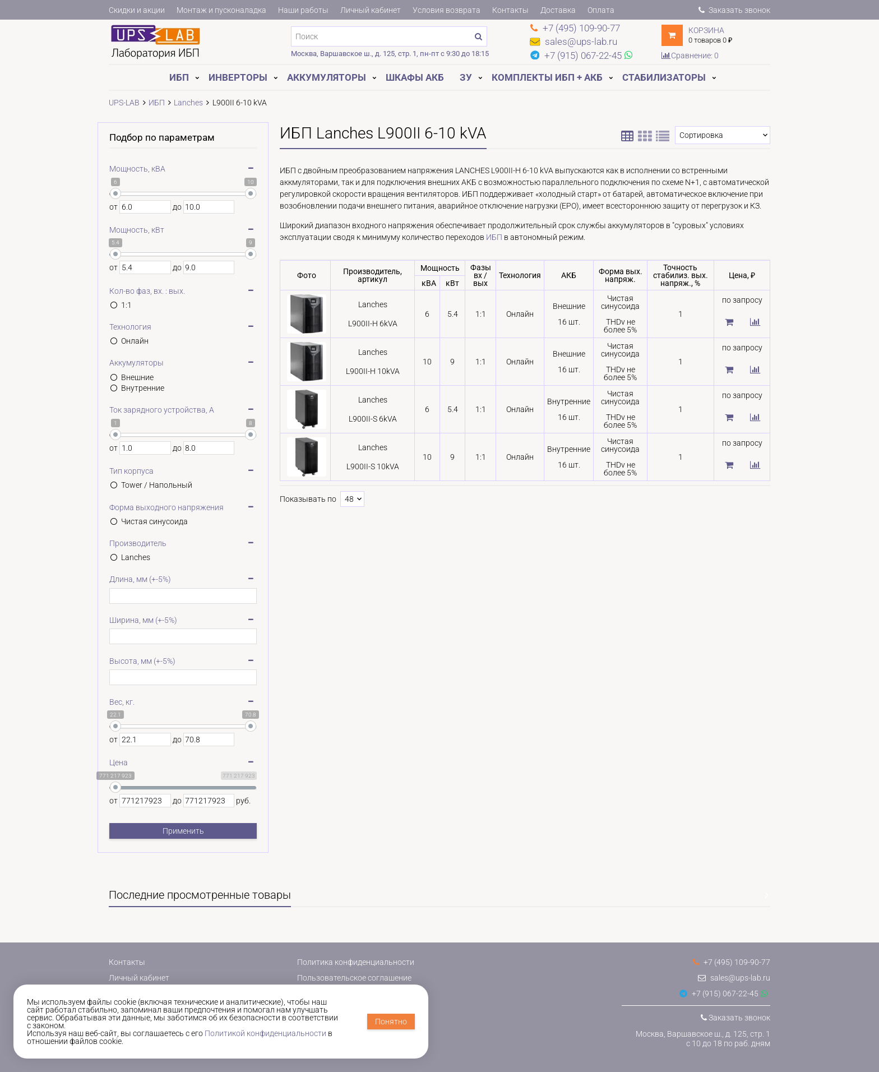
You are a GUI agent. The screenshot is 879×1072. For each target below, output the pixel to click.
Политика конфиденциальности (355, 962)
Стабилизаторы (664, 77)
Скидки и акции (137, 10)
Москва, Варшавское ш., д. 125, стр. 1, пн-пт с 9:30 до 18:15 (390, 53)
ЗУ (466, 77)
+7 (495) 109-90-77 (731, 962)
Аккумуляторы (326, 77)
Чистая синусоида (154, 521)
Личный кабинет (370, 10)
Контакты (510, 10)
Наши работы (303, 10)
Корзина (706, 30)
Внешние (137, 377)
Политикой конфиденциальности (265, 1033)
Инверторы (238, 77)
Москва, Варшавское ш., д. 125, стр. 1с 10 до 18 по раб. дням (703, 1038)
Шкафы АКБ (415, 77)
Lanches (135, 557)
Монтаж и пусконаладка (221, 10)
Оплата (600, 10)
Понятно (391, 1021)
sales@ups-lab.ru (734, 977)
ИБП (179, 77)
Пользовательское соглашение (354, 977)
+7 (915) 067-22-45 (718, 993)
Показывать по (308, 499)
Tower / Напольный (156, 485)
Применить (183, 830)
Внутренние (142, 388)
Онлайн (135, 341)
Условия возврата (446, 10)
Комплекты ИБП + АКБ (547, 77)
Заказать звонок (734, 10)
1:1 (126, 305)
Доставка (558, 10)
